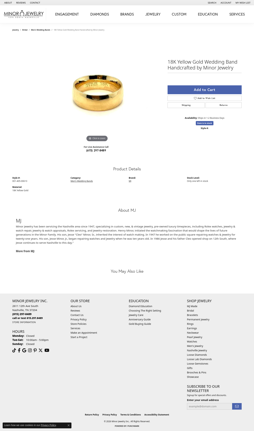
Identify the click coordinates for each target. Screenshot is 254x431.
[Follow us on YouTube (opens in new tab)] (46, 350)
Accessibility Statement (156, 414)
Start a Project (79, 337)
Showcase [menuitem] (193, 377)
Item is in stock (204, 123)
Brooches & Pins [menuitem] (196, 372)
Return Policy (92, 414)
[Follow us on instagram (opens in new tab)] (30, 350)
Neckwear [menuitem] (193, 332)
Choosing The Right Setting (145, 310)
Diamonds (99, 14)
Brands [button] (127, 14)
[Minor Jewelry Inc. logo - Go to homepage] (24, 14)
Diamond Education (140, 306)
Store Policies (78, 324)
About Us (76, 306)
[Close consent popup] (69, 425)
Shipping (186, 105)
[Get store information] (24, 322)
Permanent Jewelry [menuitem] (198, 319)
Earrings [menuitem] (192, 328)
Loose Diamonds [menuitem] (197, 354)
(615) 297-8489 (96, 150)
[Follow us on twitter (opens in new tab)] (40, 350)
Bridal (25, 30)
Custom (179, 14)
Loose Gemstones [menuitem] (197, 363)
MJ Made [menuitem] (192, 306)
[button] (211, 2)
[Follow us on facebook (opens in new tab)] (19, 350)
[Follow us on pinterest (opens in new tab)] (35, 350)
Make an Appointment (84, 332)
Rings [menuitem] (190, 324)
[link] (8, 2)
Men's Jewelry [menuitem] (195, 346)
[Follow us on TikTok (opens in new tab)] (14, 350)
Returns (224, 105)
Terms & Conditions (130, 414)
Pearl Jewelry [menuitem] (194, 337)
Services (75, 328)
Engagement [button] (67, 14)
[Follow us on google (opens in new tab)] (24, 350)
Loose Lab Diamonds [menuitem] (199, 359)
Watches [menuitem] (192, 341)
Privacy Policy (79, 319)
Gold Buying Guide (140, 324)
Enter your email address (203, 400)
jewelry (15, 30)
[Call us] (27, 318)
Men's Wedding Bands (40, 30)
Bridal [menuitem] (190, 310)
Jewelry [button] (153, 14)
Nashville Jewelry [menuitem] (197, 350)
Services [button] (237, 14)
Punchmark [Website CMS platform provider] (133, 426)
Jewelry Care (136, 315)
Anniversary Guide (140, 319)
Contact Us (77, 315)
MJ (130, 181)
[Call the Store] (22, 314)
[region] (97, 90)
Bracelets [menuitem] (192, 315)
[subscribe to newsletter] (237, 406)
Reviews (75, 310)
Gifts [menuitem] (189, 368)
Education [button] (208, 14)
